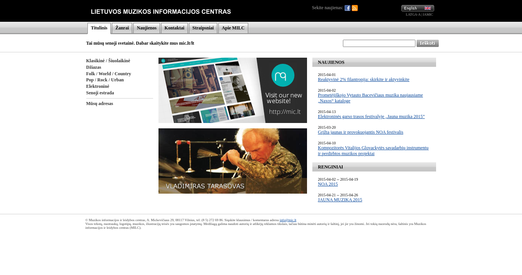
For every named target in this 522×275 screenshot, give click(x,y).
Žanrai (122, 28)
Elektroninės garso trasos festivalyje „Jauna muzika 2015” (371, 116)
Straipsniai (203, 28)
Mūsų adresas (99, 103)
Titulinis (99, 28)
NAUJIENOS (331, 62)
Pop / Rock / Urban (105, 79)
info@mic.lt (288, 220)
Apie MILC (233, 28)
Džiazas (93, 67)
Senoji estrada (100, 92)
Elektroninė (97, 86)
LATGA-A (413, 14)
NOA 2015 (328, 184)
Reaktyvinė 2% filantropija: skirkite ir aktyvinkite (364, 79)
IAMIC (428, 14)
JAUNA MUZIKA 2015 (340, 199)
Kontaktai (174, 28)
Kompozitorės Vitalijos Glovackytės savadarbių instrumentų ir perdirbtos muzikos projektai (373, 150)
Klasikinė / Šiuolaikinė (108, 60)
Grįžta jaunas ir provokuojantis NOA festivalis (361, 132)
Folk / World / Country (108, 73)
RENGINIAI (330, 167)
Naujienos (146, 28)
